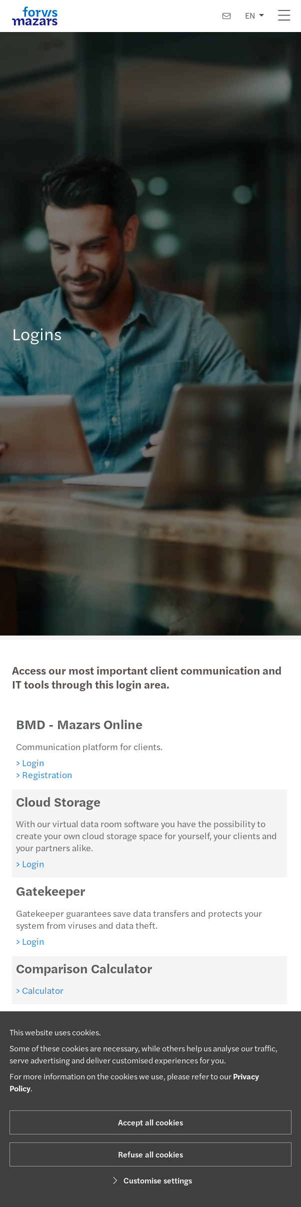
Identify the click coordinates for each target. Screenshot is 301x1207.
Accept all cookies (150, 1122)
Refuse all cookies (150, 1154)
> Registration (41, 774)
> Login (26, 762)
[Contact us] (227, 16)
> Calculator (35, 990)
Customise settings (151, 1180)
